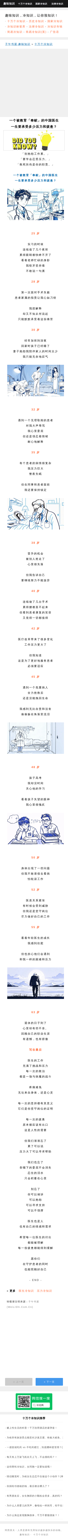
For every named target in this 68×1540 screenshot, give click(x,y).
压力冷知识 (44, 1290)
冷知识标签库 (16, 26)
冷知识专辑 (55, 26)
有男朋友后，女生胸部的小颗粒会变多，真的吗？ (34, 1495)
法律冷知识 (57, 4)
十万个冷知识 (25, 4)
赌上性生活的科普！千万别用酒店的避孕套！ (32, 1427)
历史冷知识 (36, 21)
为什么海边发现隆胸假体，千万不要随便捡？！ (33, 1515)
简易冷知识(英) (36, 31)
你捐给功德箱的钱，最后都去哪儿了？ (28, 1486)
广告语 (54, 31)
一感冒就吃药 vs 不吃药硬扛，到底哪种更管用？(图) (36, 1447)
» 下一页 (49, 1381)
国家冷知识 (41, 4)
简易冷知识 (14, 31)
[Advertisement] (33, 84)
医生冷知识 (26, 1290)
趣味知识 (9, 3)
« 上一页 (18, 1381)
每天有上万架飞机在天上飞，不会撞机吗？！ (32, 1457)
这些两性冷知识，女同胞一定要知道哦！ (29, 1466)
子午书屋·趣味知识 (17, 44)
